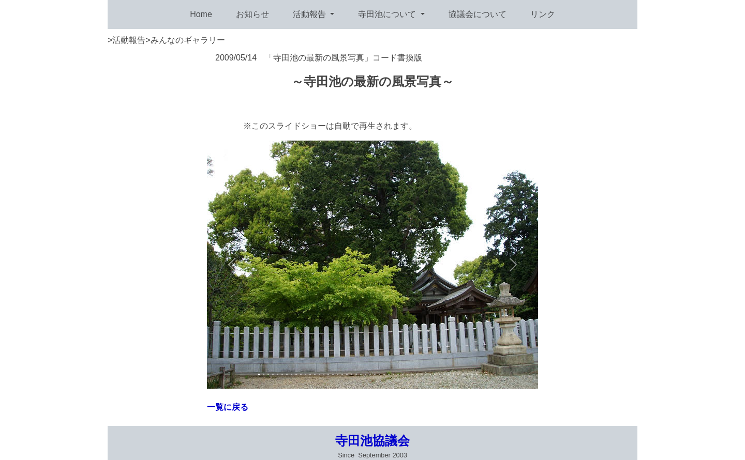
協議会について (477, 14)
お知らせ (252, 14)
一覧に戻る (227, 407)
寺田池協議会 (372, 441)
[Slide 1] (259, 374)
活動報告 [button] (310, 14)
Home (201, 14)
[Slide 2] (263, 374)
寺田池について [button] (388, 14)
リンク (542, 14)
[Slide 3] (268, 374)
